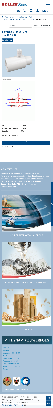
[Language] (42, 26)
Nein (48, 403)
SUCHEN (32, 11)
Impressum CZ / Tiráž (11, 353)
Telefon (25, 11)
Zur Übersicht (7, 40)
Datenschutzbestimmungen (12, 405)
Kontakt (6, 348)
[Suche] (20, 26)
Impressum (7, 350)
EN (48, 10)
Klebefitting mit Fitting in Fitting (14, 19)
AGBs (5, 356)
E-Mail (19, 11)
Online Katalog (22, 17)
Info (26, 142)
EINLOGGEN (38, 11)
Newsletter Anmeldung (11, 366)
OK (48, 398)
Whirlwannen (9, 17)
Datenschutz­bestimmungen (13, 364)
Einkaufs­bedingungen (11, 358)
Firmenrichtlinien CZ (11, 361)
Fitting (31, 17)
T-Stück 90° (31, 19)
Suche (5, 369)
